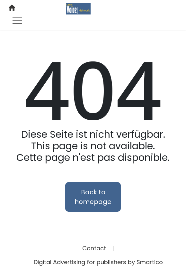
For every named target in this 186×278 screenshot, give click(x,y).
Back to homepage (93, 197)
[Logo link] (78, 8)
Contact (94, 248)
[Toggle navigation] (17, 20)
